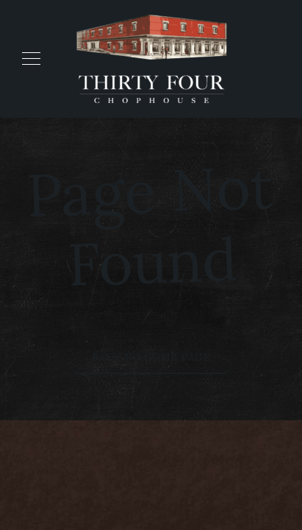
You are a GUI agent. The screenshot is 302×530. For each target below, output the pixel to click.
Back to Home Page (151, 357)
